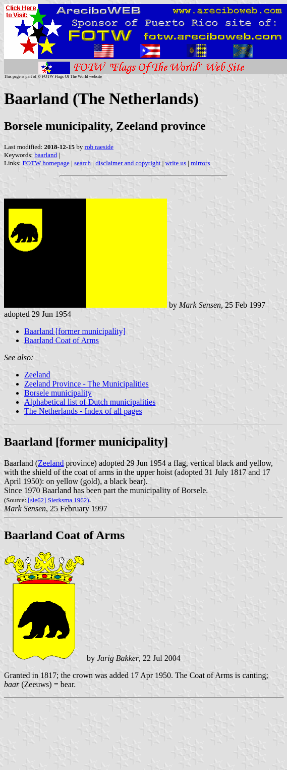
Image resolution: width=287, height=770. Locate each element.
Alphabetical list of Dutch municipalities (89, 402)
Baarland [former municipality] (75, 331)
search (82, 163)
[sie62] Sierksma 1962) (58, 500)
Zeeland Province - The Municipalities (86, 383)
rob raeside (99, 147)
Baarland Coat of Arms (61, 340)
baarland (45, 155)
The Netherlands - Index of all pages (83, 411)
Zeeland (37, 374)
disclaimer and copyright (127, 163)
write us (176, 163)
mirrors (200, 163)
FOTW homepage (45, 163)
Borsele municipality (58, 393)
